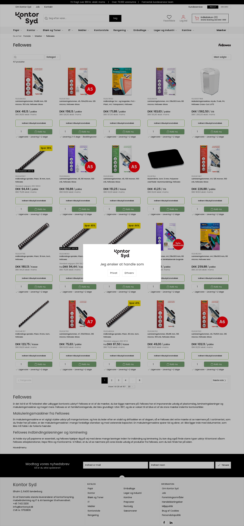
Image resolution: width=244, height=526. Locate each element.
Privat (113, 273)
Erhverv (129, 273)
